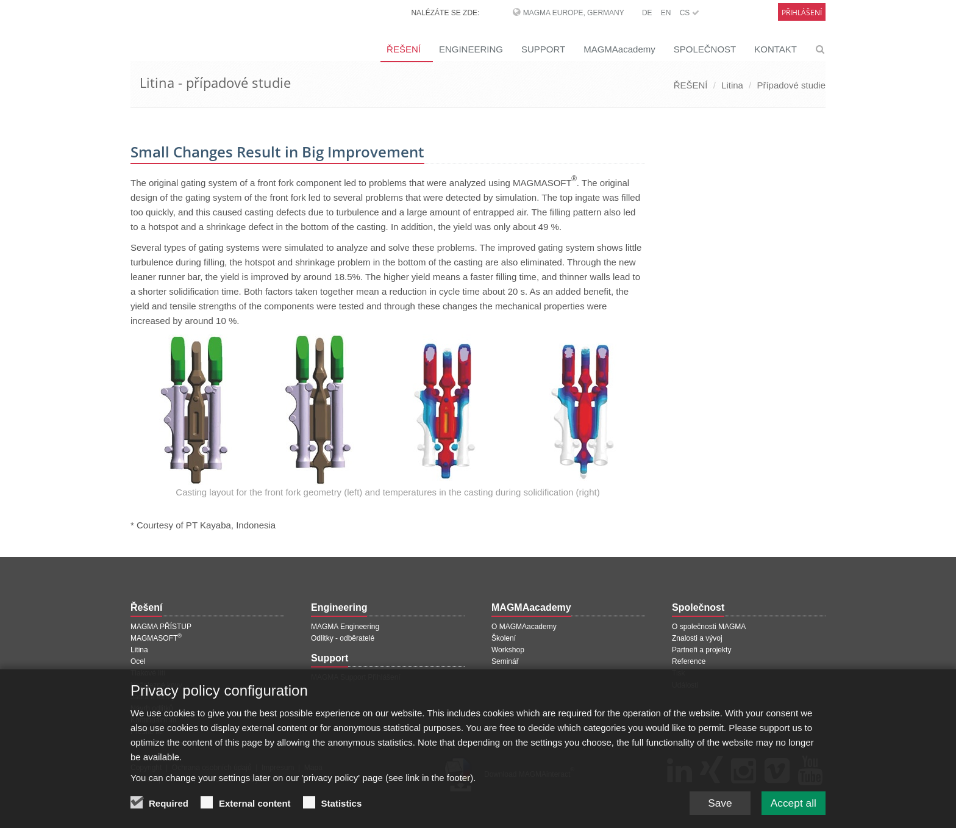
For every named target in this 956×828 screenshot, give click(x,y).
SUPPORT (543, 49)
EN (666, 13)
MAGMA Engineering (345, 626)
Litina (732, 85)
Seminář (505, 661)
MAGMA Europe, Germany (573, 13)
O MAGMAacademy (524, 626)
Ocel (138, 661)
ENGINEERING (471, 49)
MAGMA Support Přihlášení (356, 677)
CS (689, 13)
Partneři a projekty (701, 650)
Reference (688, 661)
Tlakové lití (147, 673)
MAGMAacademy (619, 49)
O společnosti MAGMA (709, 626)
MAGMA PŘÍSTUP (160, 626)
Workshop (507, 650)
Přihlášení (802, 12)
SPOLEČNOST (705, 49)
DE (647, 13)
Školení (503, 638)
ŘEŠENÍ (404, 49)
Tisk (678, 673)
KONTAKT (775, 49)
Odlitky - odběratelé (342, 638)
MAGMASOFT (156, 638)
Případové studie (791, 85)
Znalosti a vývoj (697, 638)
